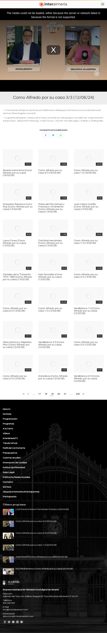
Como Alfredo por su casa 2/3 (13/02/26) (15, 309)
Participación (9, 497)
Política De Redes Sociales (16, 477)
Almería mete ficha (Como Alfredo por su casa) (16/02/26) (17, 173)
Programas (8, 424)
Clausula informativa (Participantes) (21, 492)
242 (78, 394)
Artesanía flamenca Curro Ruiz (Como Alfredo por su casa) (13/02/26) (17, 206)
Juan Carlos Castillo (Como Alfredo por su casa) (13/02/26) (86, 206)
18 (46, 394)
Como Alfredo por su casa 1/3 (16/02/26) (86, 171)
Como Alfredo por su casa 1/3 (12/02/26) (50, 309)
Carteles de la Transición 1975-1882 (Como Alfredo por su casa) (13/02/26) (17, 277)
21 (65, 394)
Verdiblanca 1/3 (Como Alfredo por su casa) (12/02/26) (87, 311)
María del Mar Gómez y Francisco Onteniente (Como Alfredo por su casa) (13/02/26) (51, 208)
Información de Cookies (15, 463)
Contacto (8, 482)
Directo (6, 409)
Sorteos (7, 487)
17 (39, 394)
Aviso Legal (8, 472)
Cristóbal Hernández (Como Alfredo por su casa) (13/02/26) (50, 243)
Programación (10, 419)
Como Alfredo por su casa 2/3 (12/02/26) (15, 377)
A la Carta (8, 429)
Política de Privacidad (14, 467)
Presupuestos (10, 453)
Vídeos (6, 433)
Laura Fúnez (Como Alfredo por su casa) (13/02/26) (14, 243)
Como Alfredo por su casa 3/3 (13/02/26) (86, 275)
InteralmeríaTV (10, 438)
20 (58, 394)
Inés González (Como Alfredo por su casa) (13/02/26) (50, 277)
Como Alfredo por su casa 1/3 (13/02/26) (86, 241)
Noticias (7, 414)
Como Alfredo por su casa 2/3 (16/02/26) (50, 171)
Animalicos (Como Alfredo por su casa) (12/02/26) (53, 377)
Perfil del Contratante (14, 448)
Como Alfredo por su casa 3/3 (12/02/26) (86, 343)
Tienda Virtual (10, 443)
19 (52, 394)
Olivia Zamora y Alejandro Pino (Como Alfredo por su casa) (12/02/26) (17, 345)
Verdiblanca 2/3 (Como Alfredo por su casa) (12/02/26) (87, 378)
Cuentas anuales (11, 458)
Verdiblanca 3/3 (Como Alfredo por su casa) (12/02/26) (51, 345)
